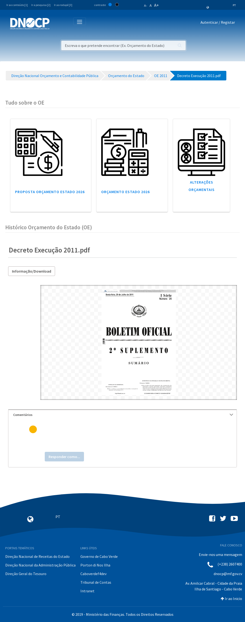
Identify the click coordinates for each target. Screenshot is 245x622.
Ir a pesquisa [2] (40, 5)
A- (145, 5)
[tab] (122, 415)
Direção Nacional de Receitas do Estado (37, 556)
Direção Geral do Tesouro (25, 573)
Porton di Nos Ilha (95, 565)
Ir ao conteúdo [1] (17, 5)
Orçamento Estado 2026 (125, 191)
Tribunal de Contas (95, 582)
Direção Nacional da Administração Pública (40, 565)
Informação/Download (31, 271)
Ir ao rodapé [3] (63, 5)
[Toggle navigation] (56, 23)
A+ (156, 5)
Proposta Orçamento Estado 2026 (50, 191)
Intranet (87, 590)
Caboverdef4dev (93, 573)
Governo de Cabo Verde (99, 556)
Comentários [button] (123, 415)
